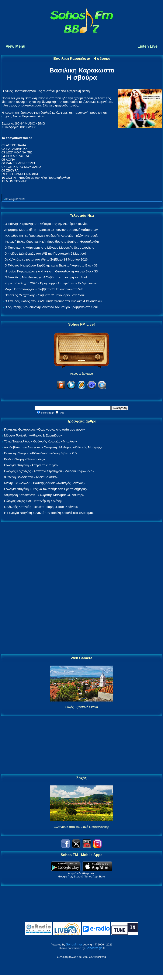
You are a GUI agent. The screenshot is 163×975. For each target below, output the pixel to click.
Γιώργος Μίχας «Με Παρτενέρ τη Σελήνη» (33, 501)
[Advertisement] (81, 588)
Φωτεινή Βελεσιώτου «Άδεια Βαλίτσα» (31, 477)
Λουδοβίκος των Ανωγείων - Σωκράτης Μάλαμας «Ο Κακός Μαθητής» (53, 447)
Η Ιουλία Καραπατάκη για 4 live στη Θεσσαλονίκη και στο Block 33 (51, 271)
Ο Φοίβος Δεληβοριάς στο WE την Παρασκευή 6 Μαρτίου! (45, 253)
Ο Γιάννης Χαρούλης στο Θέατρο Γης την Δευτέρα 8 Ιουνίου (46, 223)
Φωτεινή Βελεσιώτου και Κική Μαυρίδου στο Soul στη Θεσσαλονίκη (51, 241)
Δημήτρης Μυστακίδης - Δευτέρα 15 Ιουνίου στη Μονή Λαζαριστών (51, 229)
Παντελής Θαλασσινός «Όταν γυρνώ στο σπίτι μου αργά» (44, 429)
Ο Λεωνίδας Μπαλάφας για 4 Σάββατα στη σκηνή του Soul (45, 277)
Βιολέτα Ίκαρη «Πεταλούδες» (24, 459)
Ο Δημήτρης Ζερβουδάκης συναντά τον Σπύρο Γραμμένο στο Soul (51, 307)
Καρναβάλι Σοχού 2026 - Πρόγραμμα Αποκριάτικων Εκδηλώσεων (50, 283)
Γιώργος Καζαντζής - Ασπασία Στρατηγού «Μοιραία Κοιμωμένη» (49, 471)
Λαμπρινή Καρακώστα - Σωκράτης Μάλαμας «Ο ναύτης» (44, 495)
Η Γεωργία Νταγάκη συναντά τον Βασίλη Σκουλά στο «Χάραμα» (49, 512)
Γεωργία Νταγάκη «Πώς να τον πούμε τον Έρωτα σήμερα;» (46, 489)
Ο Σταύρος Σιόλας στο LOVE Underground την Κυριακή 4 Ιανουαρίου (53, 301)
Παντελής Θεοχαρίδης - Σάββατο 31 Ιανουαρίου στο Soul (44, 295)
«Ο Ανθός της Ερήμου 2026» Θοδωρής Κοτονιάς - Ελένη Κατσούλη (51, 235)
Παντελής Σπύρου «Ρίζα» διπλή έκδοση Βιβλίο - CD (40, 453)
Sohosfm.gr (74, 944)
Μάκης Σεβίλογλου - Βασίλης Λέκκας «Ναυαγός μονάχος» (44, 483)
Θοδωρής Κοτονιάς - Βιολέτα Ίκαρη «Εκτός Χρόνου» (41, 507)
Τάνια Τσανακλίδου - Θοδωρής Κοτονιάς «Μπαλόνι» (40, 441)
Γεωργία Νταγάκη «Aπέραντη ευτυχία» (31, 465)
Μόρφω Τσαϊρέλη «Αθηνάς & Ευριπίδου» (33, 435)
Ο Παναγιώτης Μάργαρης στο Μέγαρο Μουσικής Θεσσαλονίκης (49, 247)
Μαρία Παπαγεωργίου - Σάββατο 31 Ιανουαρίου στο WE (43, 289)
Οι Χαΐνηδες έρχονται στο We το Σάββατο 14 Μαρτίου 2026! (46, 259)
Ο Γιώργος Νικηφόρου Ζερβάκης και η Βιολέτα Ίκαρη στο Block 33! (51, 265)
